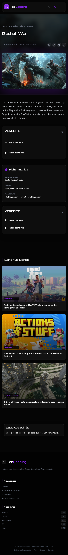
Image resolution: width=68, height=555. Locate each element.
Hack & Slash (24, 188)
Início (4, 26)
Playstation (13, 197)
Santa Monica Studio (14, 180)
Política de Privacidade (22, 550)
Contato (51, 550)
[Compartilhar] (49, 45)
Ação (18, 26)
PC (6, 197)
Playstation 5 (36, 197)
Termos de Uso (39, 550)
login (28, 433)
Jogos (12, 26)
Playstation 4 (24, 197)
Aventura (14, 188)
